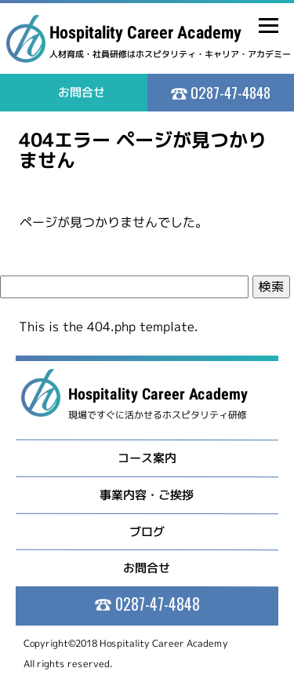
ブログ (147, 531)
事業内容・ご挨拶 (147, 495)
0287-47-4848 (228, 92)
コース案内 (147, 458)
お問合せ (146, 568)
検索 (271, 286)
